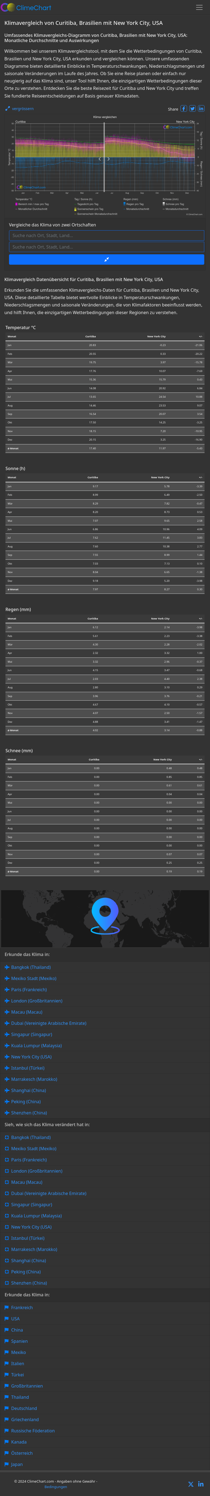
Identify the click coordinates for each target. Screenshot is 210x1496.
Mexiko (18, 1352)
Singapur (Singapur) (31, 1034)
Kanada (19, 1442)
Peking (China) (26, 1102)
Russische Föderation (33, 1431)
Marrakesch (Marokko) (34, 1079)
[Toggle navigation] (199, 7)
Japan (17, 1464)
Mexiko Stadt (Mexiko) (33, 978)
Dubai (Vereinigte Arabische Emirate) (48, 1023)
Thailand (20, 1397)
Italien (17, 1364)
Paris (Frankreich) (29, 990)
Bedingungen (56, 1486)
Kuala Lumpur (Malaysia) (36, 1046)
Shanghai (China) (28, 1090)
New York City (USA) (31, 1057)
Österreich (22, 1453)
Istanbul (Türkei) (28, 1068)
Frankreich (22, 1308)
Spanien (19, 1341)
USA (15, 1319)
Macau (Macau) (26, 1012)
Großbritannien (27, 1386)
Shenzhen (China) (29, 1113)
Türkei (17, 1375)
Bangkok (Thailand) (31, 967)
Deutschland (24, 1408)
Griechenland (25, 1420)
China (17, 1330)
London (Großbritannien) (36, 1001)
